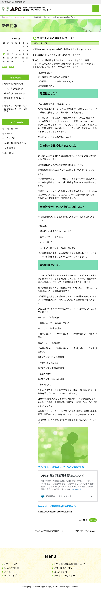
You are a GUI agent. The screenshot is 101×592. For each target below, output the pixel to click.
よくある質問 (60, 572)
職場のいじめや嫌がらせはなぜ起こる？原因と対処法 (15, 108)
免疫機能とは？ (45, 72)
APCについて (10, 564)
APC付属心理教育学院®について (69, 564)
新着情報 (8, 148)
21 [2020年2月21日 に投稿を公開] (19, 58)
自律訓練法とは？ (46, 86)
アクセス (8, 572)
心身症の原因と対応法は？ (49, 531)
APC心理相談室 (11, 568)
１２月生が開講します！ (15, 88)
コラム (93, 520)
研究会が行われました (14, 93)
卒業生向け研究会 (12, 143)
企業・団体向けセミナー (65, 568)
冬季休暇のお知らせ (13, 84)
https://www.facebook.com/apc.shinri (55, 512)
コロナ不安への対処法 (82, 531)
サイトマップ (10, 575)
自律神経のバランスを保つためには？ (56, 81)
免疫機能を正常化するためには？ (53, 77)
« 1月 (4, 66)
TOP (17, 17)
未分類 (7, 153)
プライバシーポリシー (64, 575)
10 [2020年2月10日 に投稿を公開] (4, 54)
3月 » (11, 66)
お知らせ (8, 128)
